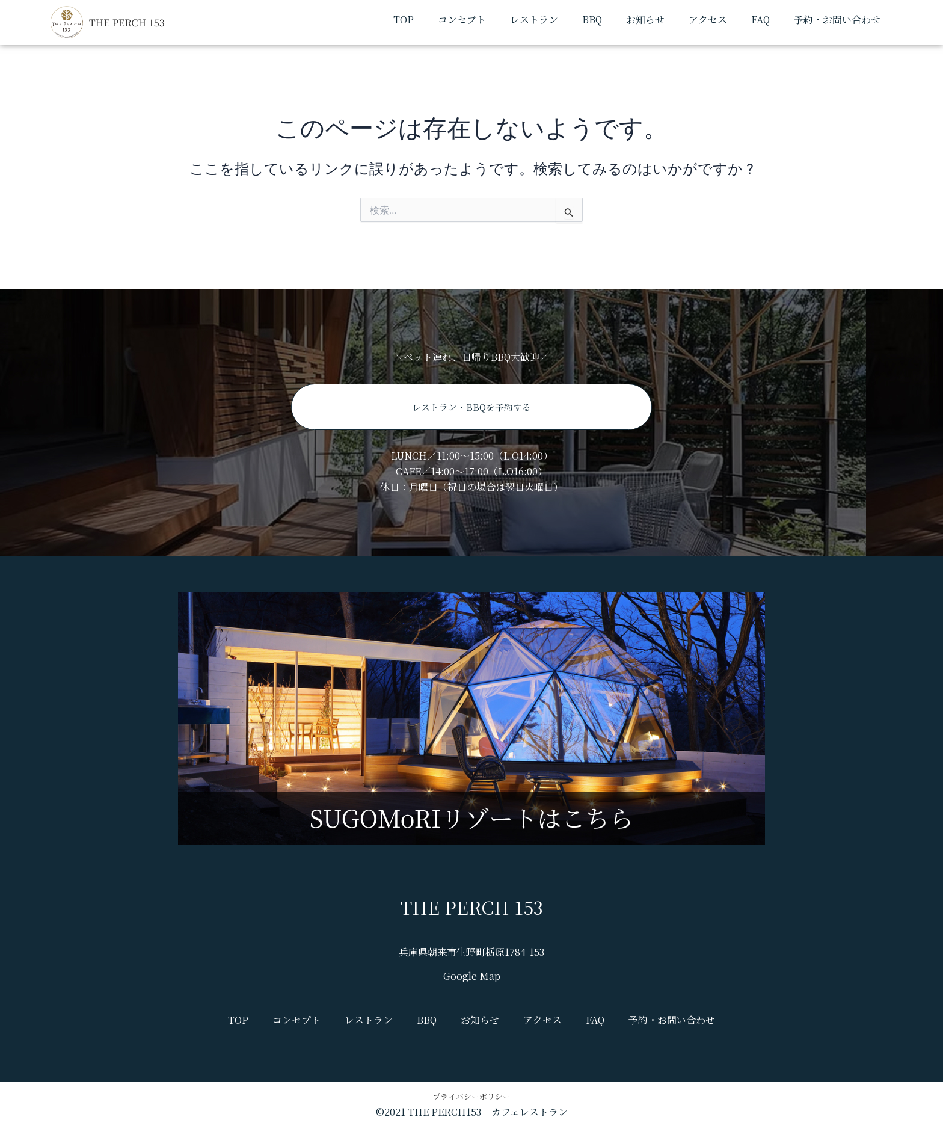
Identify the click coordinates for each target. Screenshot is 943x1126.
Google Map (471, 976)
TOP (403, 19)
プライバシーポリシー (471, 1096)
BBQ (592, 19)
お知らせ (645, 19)
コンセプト (462, 19)
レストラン (534, 19)
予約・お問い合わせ (837, 19)
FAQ (760, 19)
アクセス (708, 19)
